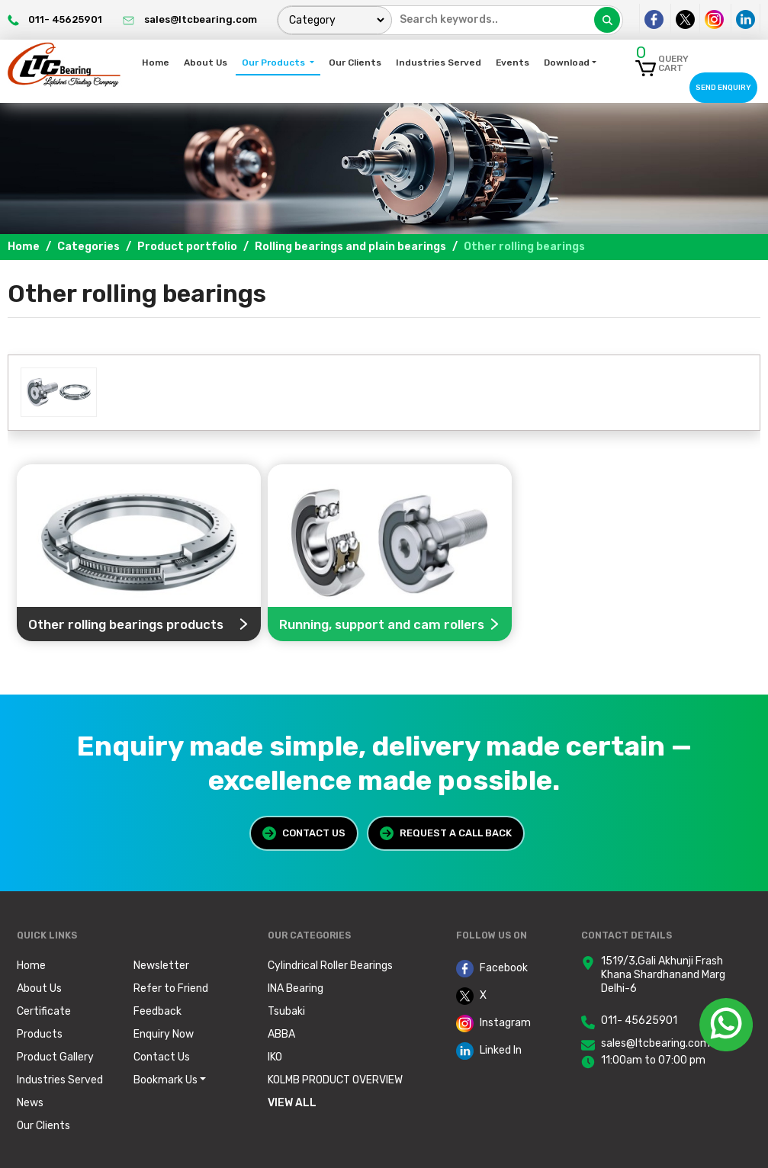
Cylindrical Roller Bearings (330, 965)
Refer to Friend (170, 988)
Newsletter (161, 965)
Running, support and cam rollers (389, 624)
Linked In (489, 1051)
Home (155, 62)
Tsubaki (286, 1011)
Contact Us (303, 833)
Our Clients (355, 62)
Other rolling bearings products (138, 624)
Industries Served (438, 62)
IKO (275, 1057)
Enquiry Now (163, 1034)
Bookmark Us (165, 1079)
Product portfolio (187, 246)
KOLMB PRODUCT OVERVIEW (335, 1079)
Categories (88, 246)
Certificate (44, 1011)
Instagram (493, 1023)
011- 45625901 (639, 1020)
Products (40, 1034)
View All (292, 1102)
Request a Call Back (446, 833)
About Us (205, 62)
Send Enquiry (723, 87)
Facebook (492, 968)
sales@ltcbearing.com (655, 1043)
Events (512, 62)
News (30, 1102)
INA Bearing (295, 988)
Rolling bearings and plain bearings (350, 246)
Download (567, 62)
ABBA (281, 1034)
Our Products (274, 62)
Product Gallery (55, 1057)
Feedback (157, 1011)
